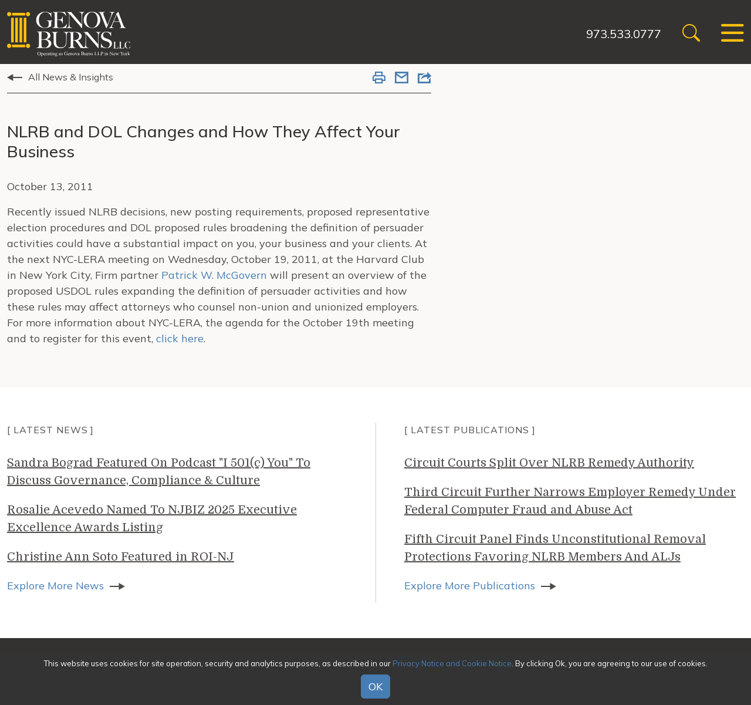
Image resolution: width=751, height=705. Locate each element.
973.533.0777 (623, 33)
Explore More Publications (469, 585)
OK (375, 686)
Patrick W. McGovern (215, 275)
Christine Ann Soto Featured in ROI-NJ (120, 557)
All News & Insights (70, 77)
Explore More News (55, 585)
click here (180, 338)
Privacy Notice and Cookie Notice (452, 663)
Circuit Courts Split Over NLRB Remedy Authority (549, 463)
